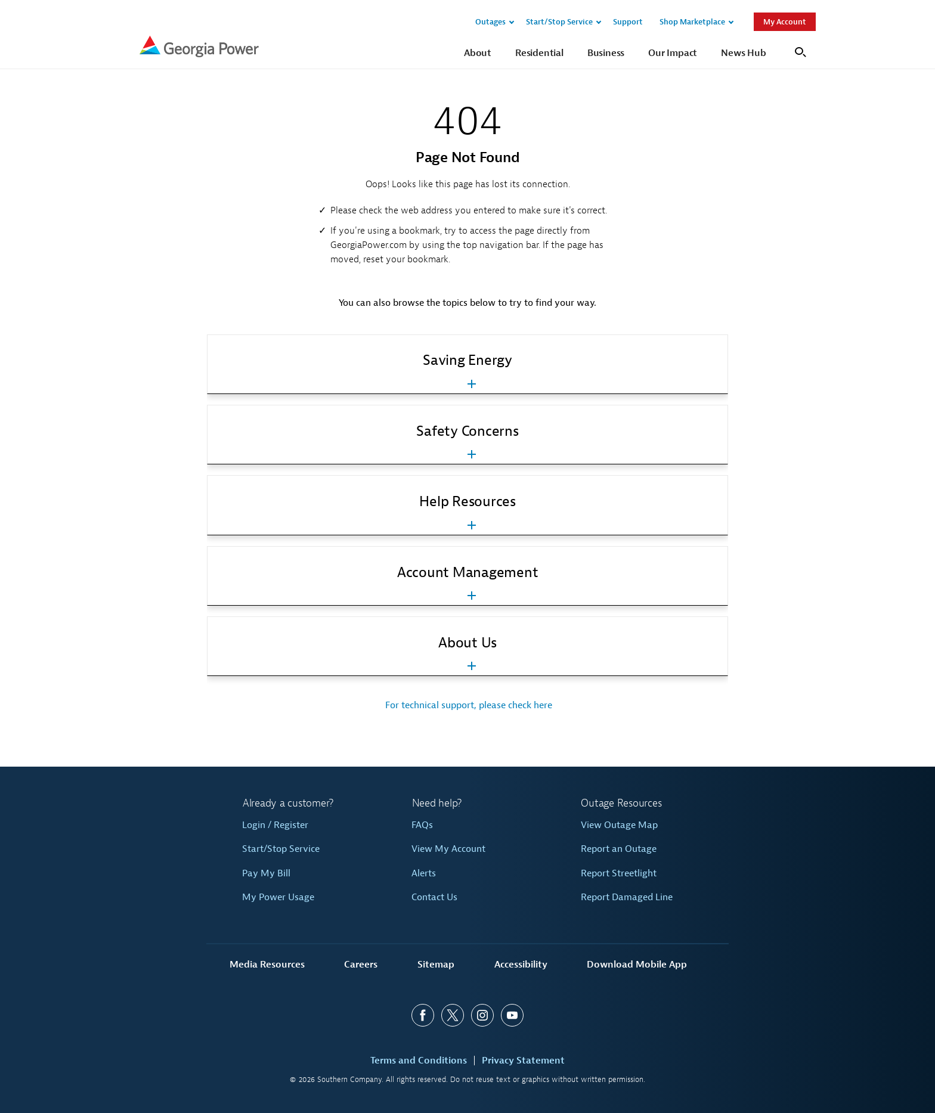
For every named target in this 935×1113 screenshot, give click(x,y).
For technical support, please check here (467, 705)
